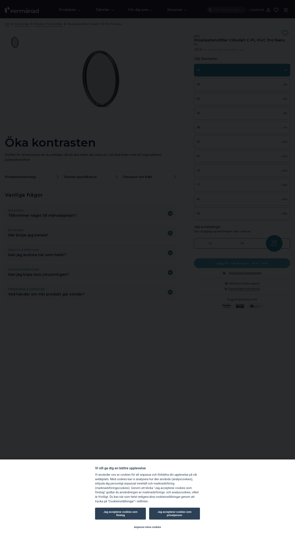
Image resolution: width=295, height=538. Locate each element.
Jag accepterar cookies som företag (120, 513)
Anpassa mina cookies (147, 527)
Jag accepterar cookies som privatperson (175, 513)
